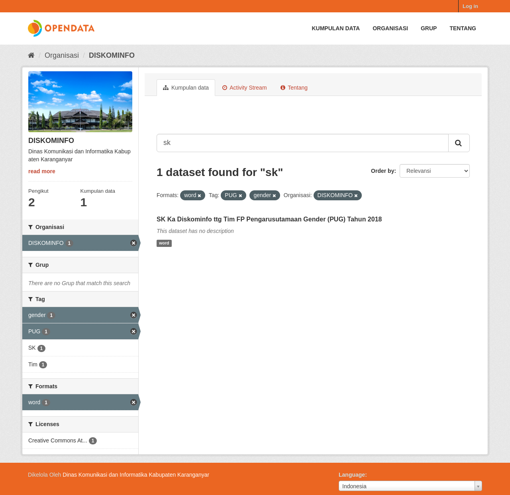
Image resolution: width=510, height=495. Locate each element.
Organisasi (390, 28)
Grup (429, 28)
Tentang (462, 28)
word (164, 243)
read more (41, 171)
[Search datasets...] (303, 143)
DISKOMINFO (112, 55)
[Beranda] (31, 55)
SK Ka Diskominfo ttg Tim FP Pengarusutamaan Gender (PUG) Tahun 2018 (269, 219)
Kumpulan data (336, 28)
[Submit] (459, 143)
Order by (382, 171)
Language (352, 475)
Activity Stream (244, 87)
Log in (470, 6)
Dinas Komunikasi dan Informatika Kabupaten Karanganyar (136, 475)
